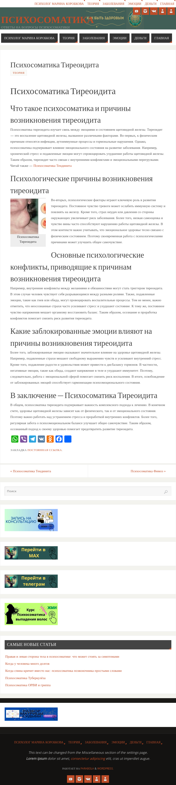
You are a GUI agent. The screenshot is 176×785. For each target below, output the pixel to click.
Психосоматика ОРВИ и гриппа (28, 685)
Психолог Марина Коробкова (59, 4)
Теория (93, 4)
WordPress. (105, 768)
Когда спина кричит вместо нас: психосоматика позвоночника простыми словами (63, 670)
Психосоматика (47, 19)
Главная (167, 4)
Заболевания (113, 4)
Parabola (87, 768)
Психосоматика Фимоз (148, 471)
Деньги (151, 4)
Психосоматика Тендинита (52, 165)
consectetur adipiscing (88, 758)
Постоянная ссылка (44, 450)
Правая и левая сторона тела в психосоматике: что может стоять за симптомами (62, 656)
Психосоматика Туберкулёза (25, 678)
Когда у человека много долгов (27, 663)
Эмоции (134, 4)
